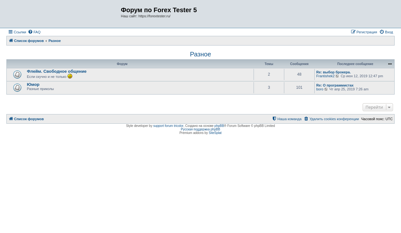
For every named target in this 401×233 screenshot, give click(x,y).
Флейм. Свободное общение (57, 71)
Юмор (33, 84)
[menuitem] (34, 32)
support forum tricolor (168, 126)
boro (319, 89)
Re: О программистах (335, 85)
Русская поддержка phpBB (200, 129)
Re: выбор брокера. (333, 72)
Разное (200, 54)
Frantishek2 (325, 76)
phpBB (219, 126)
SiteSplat (215, 133)
